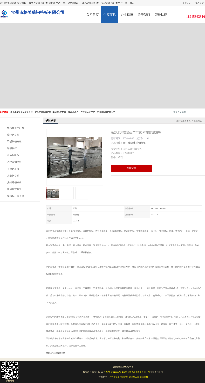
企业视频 (127, 14)
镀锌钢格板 (13, 134)
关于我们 (144, 14)
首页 (189, 121)
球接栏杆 (12, 148)
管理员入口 (134, 377)
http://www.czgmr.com (55, 353)
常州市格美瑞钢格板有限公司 (136, 372)
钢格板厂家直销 (15, 196)
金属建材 (133, 142)
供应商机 (110, 14)
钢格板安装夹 (14, 189)
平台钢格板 (13, 169)
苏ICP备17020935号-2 (113, 372)
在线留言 (131, 168)
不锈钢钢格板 (14, 141)
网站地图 (144, 377)
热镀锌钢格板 (14, 182)
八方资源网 (114, 377)
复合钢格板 (13, 175)
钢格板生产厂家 (15, 128)
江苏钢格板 (13, 155)
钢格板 (142, 142)
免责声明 (124, 377)
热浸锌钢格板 (14, 162)
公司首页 (92, 14)
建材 (125, 142)
